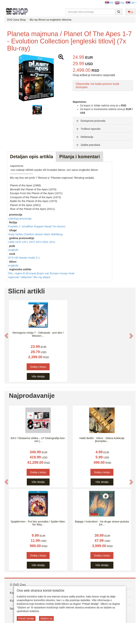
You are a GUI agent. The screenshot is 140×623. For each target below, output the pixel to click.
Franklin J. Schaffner (21, 226)
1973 (39, 241)
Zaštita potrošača (87, 144)
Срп (130, 2)
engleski (13, 249)
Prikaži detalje (26, 618)
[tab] (103, 121)
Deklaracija (84, 136)
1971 (25, 241)
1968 (11, 241)
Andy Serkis (16, 234)
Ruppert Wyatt (43, 226)
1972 (32, 241)
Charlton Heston (34, 234)
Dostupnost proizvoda (90, 120)
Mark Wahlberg (53, 234)
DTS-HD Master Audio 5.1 (24, 257)
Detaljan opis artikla (31, 156)
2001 (45, 241)
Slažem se (46, 618)
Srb (109, 2)
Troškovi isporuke (87, 128)
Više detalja (38, 376)
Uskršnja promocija (20, 218)
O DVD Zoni (18, 584)
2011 (52, 241)
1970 (18, 241)
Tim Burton (58, 226)
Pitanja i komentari (79, 156)
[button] (6, 336)
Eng (119, 2)
